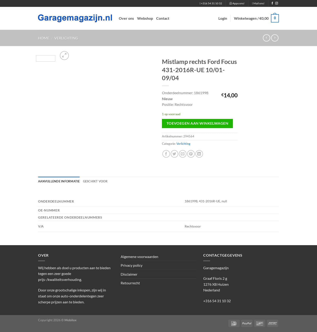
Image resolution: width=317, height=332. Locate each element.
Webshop (145, 18)
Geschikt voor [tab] (95, 181)
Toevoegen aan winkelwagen (197, 123)
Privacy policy (131, 265)
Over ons (126, 18)
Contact (162, 18)
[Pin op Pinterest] (191, 154)
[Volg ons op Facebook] (272, 3)
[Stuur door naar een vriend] (182, 154)
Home (43, 38)
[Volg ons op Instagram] (276, 3)
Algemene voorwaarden (139, 256)
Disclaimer (129, 274)
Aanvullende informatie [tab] (59, 181)
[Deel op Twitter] (174, 154)
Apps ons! (237, 3)
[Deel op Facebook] (166, 154)
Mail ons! (258, 3)
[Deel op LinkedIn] (199, 154)
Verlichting (66, 38)
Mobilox (70, 320)
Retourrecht (130, 283)
